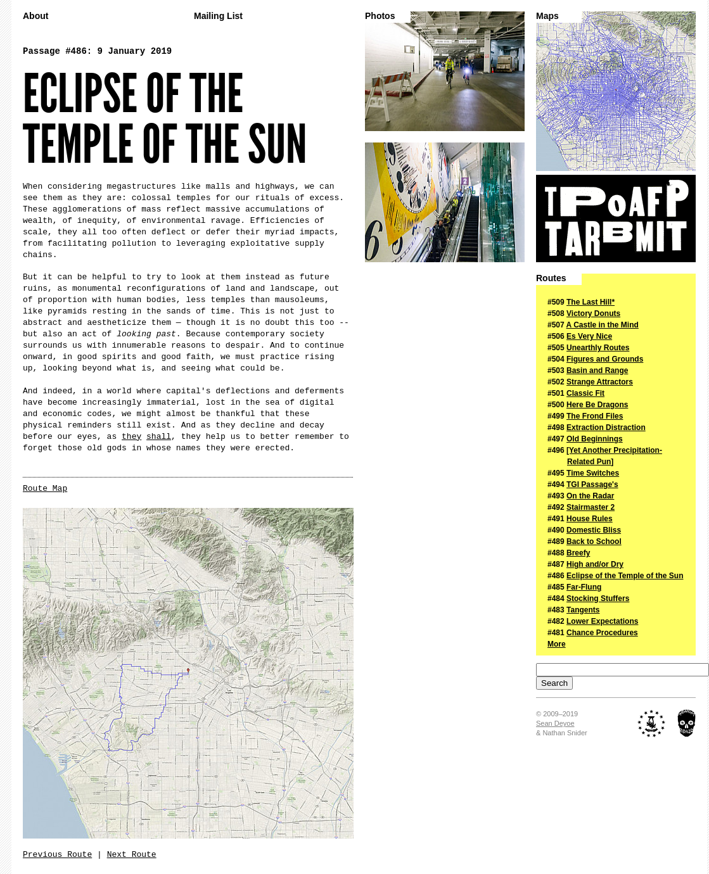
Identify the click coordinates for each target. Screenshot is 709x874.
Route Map (45, 488)
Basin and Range (597, 370)
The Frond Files (594, 416)
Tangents (582, 609)
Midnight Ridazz (686, 723)
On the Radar (590, 495)
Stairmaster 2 (590, 507)
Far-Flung (583, 587)
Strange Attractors (599, 381)
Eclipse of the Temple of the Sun (624, 575)
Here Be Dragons (597, 404)
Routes (551, 278)
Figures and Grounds (604, 359)
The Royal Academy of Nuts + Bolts (651, 723)
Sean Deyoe (555, 723)
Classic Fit (585, 393)
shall (158, 436)
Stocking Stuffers (597, 598)
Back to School (594, 541)
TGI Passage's (592, 484)
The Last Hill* (590, 302)
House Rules (589, 518)
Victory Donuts (593, 313)
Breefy (578, 552)
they (131, 436)
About (35, 16)
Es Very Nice (589, 336)
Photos (380, 16)
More (556, 644)
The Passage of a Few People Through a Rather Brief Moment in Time (616, 218)
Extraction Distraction (606, 427)
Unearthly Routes (597, 347)
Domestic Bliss (593, 530)
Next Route (131, 854)
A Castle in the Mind (602, 324)
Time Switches (592, 473)
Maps (547, 16)
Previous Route (57, 854)
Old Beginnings (594, 438)
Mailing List (218, 16)
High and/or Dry (594, 564)
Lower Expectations (602, 621)
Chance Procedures (602, 632)
